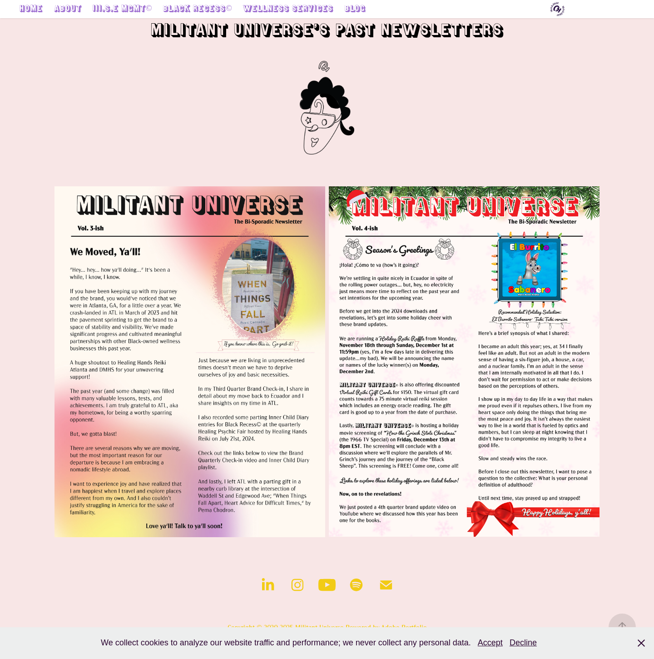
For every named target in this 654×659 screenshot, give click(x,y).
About (68, 9)
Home (31, 9)
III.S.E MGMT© (122, 9)
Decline (523, 642)
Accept (490, 642)
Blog (355, 9)
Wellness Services (288, 9)
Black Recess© (197, 9)
